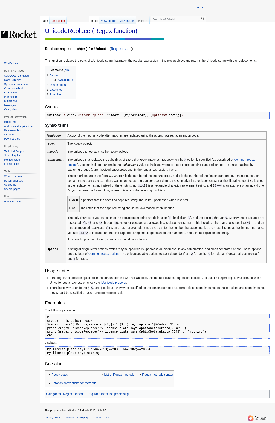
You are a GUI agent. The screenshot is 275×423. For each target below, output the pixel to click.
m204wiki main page (77, 417)
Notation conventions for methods (73, 383)
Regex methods (73, 394)
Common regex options (103, 253)
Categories (53, 394)
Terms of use (101, 417)
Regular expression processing (108, 394)
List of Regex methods (119, 374)
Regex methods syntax (157, 374)
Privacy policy (52, 417)
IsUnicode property (113, 282)
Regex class (121, 49)
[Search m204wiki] (178, 19)
